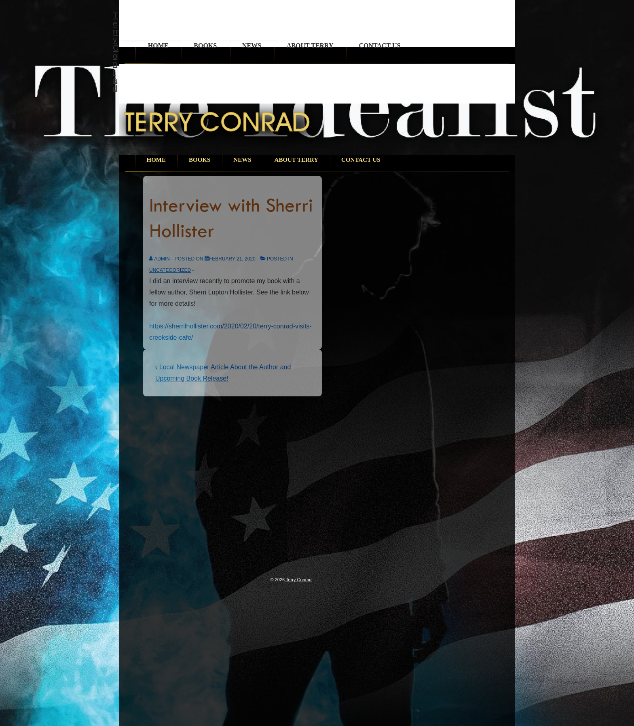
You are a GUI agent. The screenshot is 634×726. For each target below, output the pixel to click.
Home (158, 45)
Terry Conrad (115, 52)
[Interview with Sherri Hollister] (232, 259)
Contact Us (379, 45)
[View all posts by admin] (160, 259)
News (251, 45)
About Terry (310, 45)
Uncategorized (170, 270)
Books (205, 45)
